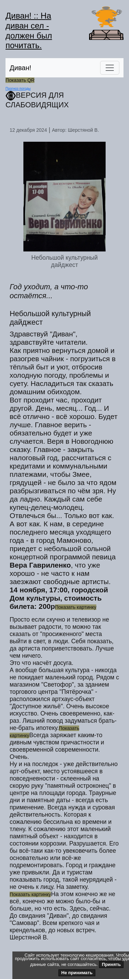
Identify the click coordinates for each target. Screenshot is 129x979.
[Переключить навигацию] (109, 68)
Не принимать (77, 972)
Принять (111, 964)
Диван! (20, 68)
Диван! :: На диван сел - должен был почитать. (29, 30)
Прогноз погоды (18, 88)
